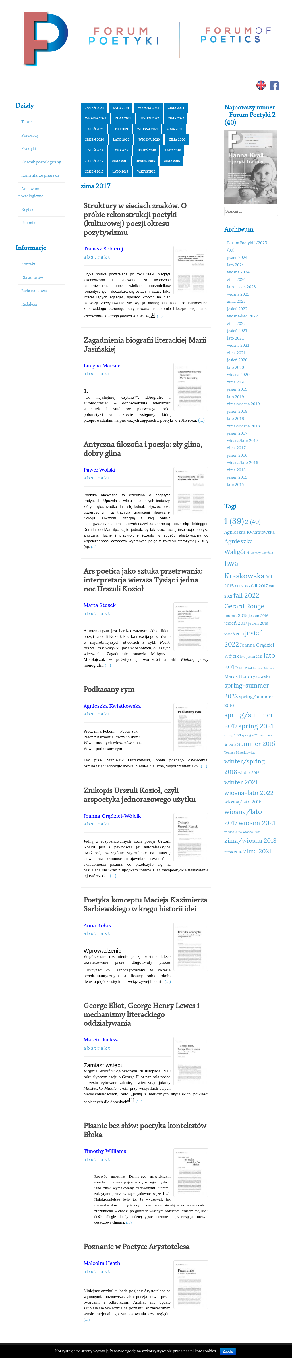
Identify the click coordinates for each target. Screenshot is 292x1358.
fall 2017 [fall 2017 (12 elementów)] (259, 586)
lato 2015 (120, 171)
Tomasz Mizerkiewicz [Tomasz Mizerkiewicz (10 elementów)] (239, 753)
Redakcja (29, 304)
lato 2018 (173, 150)
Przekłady (30, 136)
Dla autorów (32, 278)
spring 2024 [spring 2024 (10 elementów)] (250, 735)
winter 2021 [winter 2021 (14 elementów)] (240, 782)
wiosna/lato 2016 (242, 463)
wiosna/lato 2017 (242, 441)
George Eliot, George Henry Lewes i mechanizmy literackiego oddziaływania (141, 1015)
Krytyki (27, 210)
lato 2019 (121, 150)
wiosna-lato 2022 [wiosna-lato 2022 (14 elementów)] (249, 793)
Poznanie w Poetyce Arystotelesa (136, 1247)
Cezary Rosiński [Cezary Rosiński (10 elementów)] (262, 553)
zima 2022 (176, 118)
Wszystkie (146, 171)
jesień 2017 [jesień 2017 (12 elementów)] (235, 623)
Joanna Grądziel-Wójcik (112, 816)
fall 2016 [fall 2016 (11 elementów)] (242, 586)
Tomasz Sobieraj (103, 248)
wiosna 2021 (147, 129)
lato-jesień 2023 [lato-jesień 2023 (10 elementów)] (251, 657)
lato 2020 (121, 140)
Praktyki (28, 149)
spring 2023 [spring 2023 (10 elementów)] (232, 735)
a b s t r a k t (97, 257)
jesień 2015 (94, 171)
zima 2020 (177, 140)
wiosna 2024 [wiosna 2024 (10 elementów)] (251, 832)
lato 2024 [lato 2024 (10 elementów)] (245, 668)
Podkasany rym (109, 690)
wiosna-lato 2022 (242, 316)
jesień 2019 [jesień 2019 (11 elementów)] (258, 623)
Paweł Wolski (99, 469)
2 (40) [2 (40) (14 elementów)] (252, 522)
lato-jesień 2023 (241, 287)
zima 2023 (123, 118)
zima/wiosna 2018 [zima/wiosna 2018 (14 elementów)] (250, 840)
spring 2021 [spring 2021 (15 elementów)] (256, 726)
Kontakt (28, 264)
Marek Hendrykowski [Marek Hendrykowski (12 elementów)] (247, 676)
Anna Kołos (97, 925)
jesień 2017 (94, 161)
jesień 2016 (146, 161)
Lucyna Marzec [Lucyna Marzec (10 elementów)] (263, 668)
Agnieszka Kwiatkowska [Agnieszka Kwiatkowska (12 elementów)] (249, 532)
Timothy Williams (105, 1151)
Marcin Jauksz (101, 1039)
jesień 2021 (94, 129)
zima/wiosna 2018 (243, 426)
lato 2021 (120, 129)
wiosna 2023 (95, 118)
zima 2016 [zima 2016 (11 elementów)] (233, 851)
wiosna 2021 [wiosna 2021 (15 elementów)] (257, 823)
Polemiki (28, 223)
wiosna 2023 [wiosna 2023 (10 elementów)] (233, 832)
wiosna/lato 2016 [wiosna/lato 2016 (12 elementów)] (243, 802)
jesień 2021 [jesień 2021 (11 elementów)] (234, 633)
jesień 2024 (94, 108)
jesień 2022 (149, 118)
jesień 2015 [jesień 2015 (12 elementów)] (235, 615)
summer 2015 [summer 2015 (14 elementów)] (256, 744)
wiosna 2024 (148, 108)
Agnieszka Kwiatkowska (112, 706)
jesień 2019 (94, 150)
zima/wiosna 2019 (243, 404)
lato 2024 (121, 108)
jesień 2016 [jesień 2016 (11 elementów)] (259, 615)
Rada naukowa (34, 291)
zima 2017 (119, 161)
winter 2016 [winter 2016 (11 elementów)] (249, 772)
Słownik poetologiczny (41, 162)
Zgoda (228, 1351)
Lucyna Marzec (102, 365)
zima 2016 (172, 161)
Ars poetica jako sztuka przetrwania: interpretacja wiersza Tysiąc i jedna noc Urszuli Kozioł (143, 580)
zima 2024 (176, 108)
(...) (160, 316)
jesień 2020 (94, 140)
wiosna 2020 (149, 140)
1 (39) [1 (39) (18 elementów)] (234, 520)
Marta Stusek (100, 605)
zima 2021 (174, 129)
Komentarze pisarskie (40, 175)
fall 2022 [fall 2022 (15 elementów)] (246, 595)
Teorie (27, 122)
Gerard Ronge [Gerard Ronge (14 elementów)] (244, 606)
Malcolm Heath (102, 1263)
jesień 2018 (146, 150)
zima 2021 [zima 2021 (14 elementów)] (257, 851)
